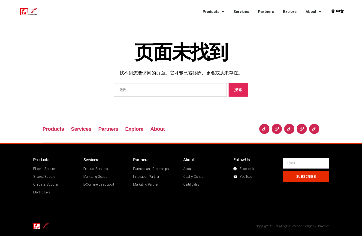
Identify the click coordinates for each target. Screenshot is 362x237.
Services (241, 11)
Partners (266, 11)
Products (213, 11)
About (313, 11)
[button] (339, 11)
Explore (289, 11)
